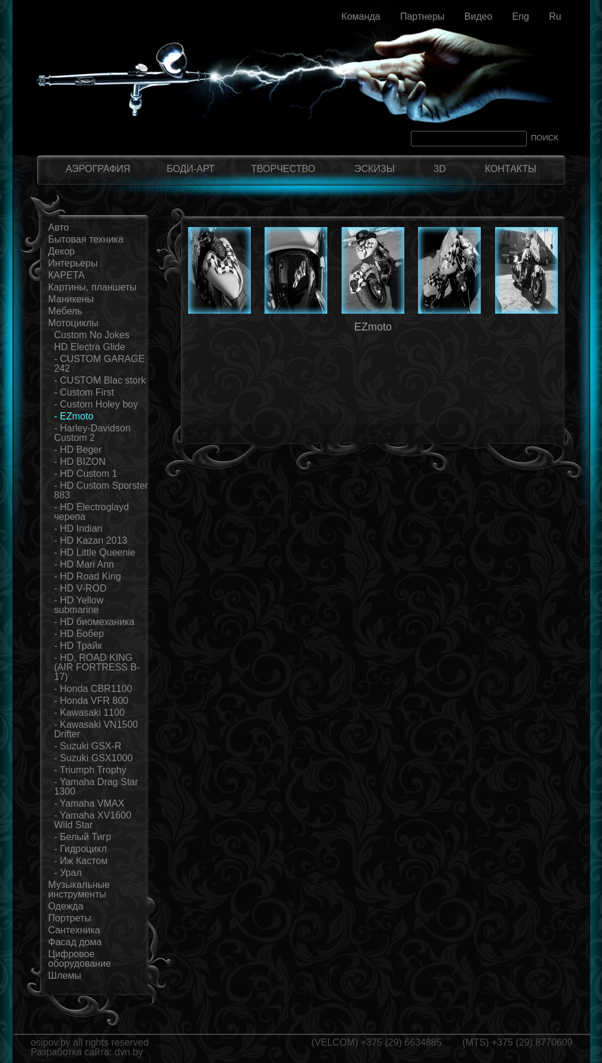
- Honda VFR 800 (91, 701)
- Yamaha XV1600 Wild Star (92, 820)
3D (440, 169)
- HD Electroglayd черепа (91, 512)
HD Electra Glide (89, 347)
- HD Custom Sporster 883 (101, 490)
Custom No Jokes (92, 335)
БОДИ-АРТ (190, 169)
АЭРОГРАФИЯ (98, 169)
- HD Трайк (78, 646)
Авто (58, 227)
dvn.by (129, 1052)
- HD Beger (78, 450)
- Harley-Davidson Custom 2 (92, 433)
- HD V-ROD (80, 588)
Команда (361, 16)
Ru (555, 16)
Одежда (66, 906)
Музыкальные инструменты (79, 889)
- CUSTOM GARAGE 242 (99, 363)
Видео (479, 16)
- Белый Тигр (83, 837)
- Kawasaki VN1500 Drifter (96, 729)
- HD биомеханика (94, 622)
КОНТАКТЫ (510, 169)
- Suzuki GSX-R (88, 746)
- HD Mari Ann (84, 564)
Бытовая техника (86, 239)
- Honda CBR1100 (93, 689)
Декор (61, 251)
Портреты (69, 918)
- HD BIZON (80, 462)
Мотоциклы (73, 323)
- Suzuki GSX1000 (93, 758)
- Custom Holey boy (96, 404)
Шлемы (64, 975)
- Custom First (84, 392)
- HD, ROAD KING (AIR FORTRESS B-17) (97, 667)
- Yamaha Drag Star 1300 (96, 787)
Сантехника (74, 930)
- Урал (68, 873)
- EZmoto (74, 416)
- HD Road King (87, 576)
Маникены (71, 299)
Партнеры (422, 16)
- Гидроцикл (80, 849)
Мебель (65, 311)
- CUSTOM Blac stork (100, 380)
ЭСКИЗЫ (374, 169)
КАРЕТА (66, 275)
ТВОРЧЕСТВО (283, 169)
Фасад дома (75, 942)
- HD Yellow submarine (79, 605)
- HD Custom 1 (86, 473)
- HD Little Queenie (95, 552)
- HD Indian (78, 528)
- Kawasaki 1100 (89, 712)
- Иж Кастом (81, 861)
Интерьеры (73, 263)
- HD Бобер (79, 634)
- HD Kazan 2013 (91, 540)
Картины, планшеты (92, 287)
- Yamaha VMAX (89, 803)
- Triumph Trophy (90, 770)
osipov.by (50, 1042)
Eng (520, 16)
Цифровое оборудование (79, 959)
